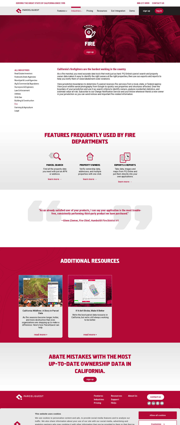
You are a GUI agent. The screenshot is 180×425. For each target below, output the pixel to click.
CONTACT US (158, 3)
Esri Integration (118, 11)
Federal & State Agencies (25, 77)
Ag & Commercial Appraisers (27, 84)
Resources (102, 11)
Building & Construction (24, 101)
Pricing (89, 11)
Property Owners (90, 165)
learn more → (55, 179)
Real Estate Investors (23, 73)
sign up (146, 11)
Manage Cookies (43, 420)
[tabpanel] (90, 216)
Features (61, 11)
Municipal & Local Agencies (26, 80)
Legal (17, 111)
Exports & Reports (125, 165)
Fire (16, 104)
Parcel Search (54, 165)
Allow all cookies (158, 400)
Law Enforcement (22, 90)
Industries (76, 11)
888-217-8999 (143, 3)
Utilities (18, 94)
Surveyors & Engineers (24, 87)
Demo (132, 11)
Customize (158, 409)
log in (159, 11)
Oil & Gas (18, 97)
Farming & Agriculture (24, 107)
